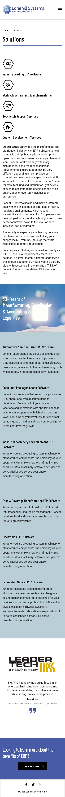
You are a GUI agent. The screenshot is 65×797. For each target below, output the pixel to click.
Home (5, 30)
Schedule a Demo (33, 766)
